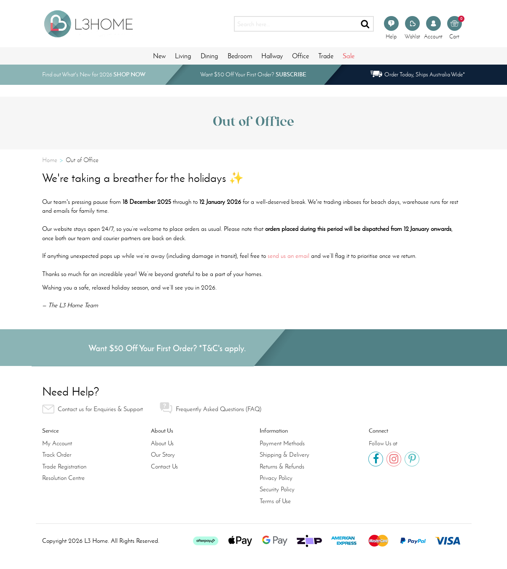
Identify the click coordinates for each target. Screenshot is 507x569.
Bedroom (240, 56)
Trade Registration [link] (64, 466)
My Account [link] (57, 443)
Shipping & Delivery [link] (284, 454)
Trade (325, 56)
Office (300, 56)
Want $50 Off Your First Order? (253, 74)
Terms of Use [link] (275, 501)
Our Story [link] (163, 454)
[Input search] (295, 24)
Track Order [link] (56, 454)
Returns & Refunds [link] (282, 466)
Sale (348, 55)
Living (183, 56)
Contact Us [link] (164, 466)
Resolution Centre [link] (63, 478)
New (159, 56)
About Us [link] (162, 443)
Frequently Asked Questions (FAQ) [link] (210, 408)
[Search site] (365, 24)
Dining (209, 56)
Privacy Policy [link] (276, 478)
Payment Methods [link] (282, 443)
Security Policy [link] (277, 489)
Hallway (272, 56)
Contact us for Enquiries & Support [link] (92, 409)
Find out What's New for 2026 (93, 74)
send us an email (288, 256)
